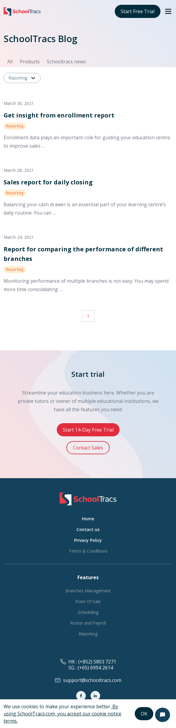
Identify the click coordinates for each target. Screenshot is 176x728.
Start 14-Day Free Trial (88, 429)
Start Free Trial (137, 11)
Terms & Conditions (88, 551)
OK (144, 713)
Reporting (23, 78)
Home (88, 518)
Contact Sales (88, 447)
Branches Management (88, 591)
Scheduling (88, 612)
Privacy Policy (88, 540)
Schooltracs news (66, 61)
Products (30, 61)
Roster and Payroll (88, 623)
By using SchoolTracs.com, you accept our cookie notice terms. (62, 713)
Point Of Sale (88, 601)
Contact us (88, 529)
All (10, 61)
